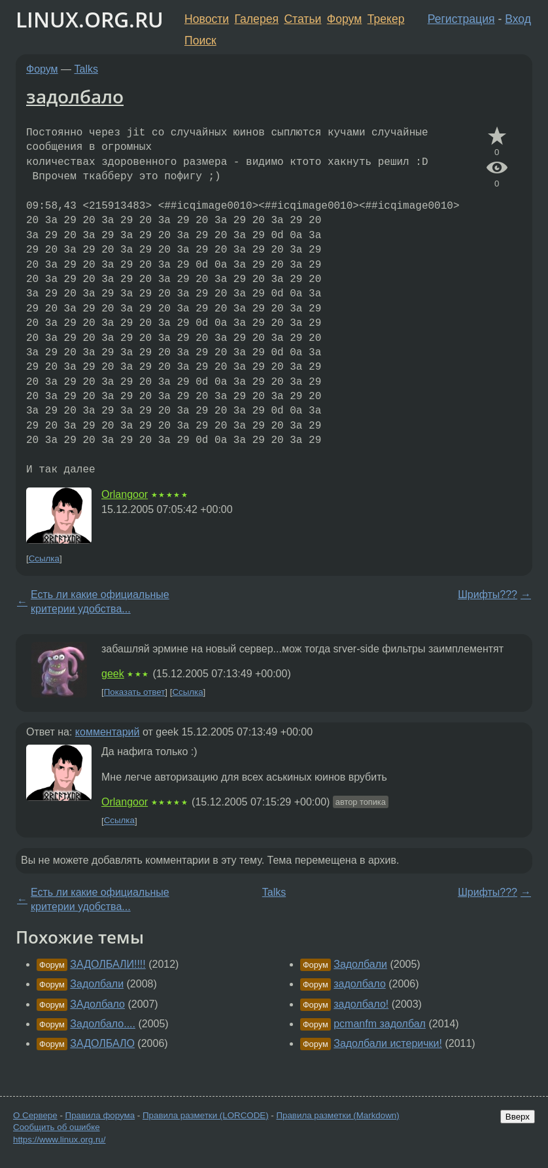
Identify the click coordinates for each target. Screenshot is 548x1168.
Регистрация (461, 19)
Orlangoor (124, 494)
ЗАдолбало (97, 1004)
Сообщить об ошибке (56, 1127)
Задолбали (97, 983)
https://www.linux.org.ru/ (59, 1139)
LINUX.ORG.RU (89, 19)
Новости (206, 19)
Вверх (517, 1117)
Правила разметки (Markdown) (337, 1115)
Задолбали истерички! (388, 1043)
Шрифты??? (487, 594)
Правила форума (100, 1115)
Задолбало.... (102, 1023)
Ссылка (44, 558)
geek (112, 673)
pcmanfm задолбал (380, 1023)
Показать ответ (134, 692)
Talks (86, 69)
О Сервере (35, 1115)
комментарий (107, 731)
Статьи (302, 19)
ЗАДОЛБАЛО (102, 1043)
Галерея (257, 19)
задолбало (75, 96)
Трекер (386, 19)
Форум (344, 19)
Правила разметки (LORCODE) (206, 1115)
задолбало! (361, 1004)
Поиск (200, 40)
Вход (518, 19)
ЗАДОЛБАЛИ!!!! (107, 964)
